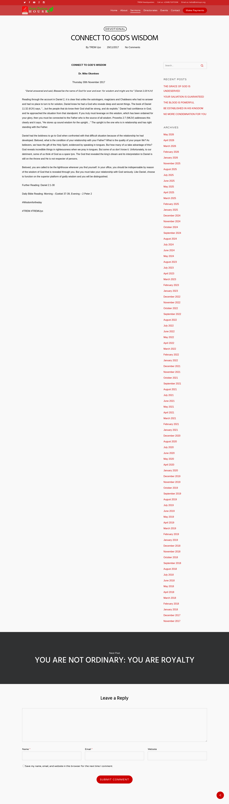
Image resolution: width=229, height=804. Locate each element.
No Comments (132, 47)
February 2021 (171, 424)
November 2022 (172, 302)
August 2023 (170, 262)
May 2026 (169, 134)
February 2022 (171, 354)
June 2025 (169, 181)
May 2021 (169, 406)
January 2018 (171, 609)
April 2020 (169, 464)
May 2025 (169, 186)
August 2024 (170, 239)
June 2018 (169, 580)
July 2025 (169, 175)
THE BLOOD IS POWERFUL (179, 102)
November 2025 (172, 163)
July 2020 (169, 447)
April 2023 (169, 273)
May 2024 (169, 256)
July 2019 (169, 505)
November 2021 (172, 372)
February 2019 (171, 534)
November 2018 (172, 551)
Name (26, 749)
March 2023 (170, 279)
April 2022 (169, 343)
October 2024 (171, 227)
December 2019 (172, 476)
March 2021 (170, 418)
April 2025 (169, 192)
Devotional (115, 29)
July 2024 (169, 244)
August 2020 (170, 441)
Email (89, 749)
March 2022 (170, 349)
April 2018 (169, 592)
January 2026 (171, 157)
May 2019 (169, 517)
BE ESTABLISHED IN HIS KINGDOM (183, 108)
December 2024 (172, 215)
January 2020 (171, 470)
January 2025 (171, 210)
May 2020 (169, 459)
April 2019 (169, 522)
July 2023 (169, 267)
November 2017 (172, 621)
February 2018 (171, 603)
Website (152, 749)
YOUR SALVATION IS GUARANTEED (184, 97)
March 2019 (170, 528)
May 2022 (169, 337)
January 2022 (171, 360)
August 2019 (170, 499)
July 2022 (169, 325)
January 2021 (171, 430)
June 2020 (169, 453)
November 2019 (172, 482)
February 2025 (171, 204)
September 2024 (172, 233)
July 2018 (169, 574)
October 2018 (171, 557)
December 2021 (172, 366)
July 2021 (169, 395)
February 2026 (171, 152)
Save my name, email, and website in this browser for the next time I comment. (69, 766)
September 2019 (172, 493)
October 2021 (171, 378)
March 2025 (170, 198)
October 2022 (171, 308)
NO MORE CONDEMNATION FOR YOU (185, 114)
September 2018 (172, 563)
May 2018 (169, 586)
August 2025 (170, 169)
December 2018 (172, 546)
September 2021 (172, 383)
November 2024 (172, 221)
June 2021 (169, 401)
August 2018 (170, 569)
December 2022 (172, 296)
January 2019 (171, 540)
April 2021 (169, 412)
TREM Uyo (95, 47)
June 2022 (169, 331)
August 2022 (170, 320)
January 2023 (171, 291)
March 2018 (170, 598)
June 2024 (169, 250)
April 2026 (169, 140)
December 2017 (172, 615)
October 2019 (171, 488)
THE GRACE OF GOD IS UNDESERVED (177, 88)
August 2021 (170, 389)
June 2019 (169, 511)
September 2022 (172, 314)
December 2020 (172, 435)
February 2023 (171, 285)
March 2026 (170, 146)
